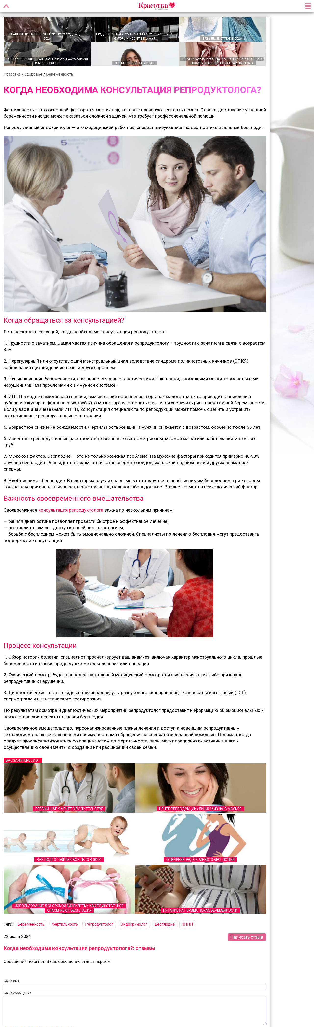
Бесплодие (165, 923)
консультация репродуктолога (70, 509)
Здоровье (33, 73)
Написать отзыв (247, 936)
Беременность (59, 73)
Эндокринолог (133, 923)
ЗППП (187, 923)
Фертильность (65, 923)
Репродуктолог (99, 923)
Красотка (12, 73)
